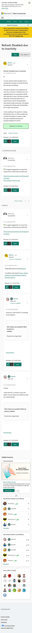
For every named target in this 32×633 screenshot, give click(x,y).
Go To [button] (26, 21)
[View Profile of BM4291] (10, 63)
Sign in (15, 21)
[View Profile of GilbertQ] (15, 299)
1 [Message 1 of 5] (8, 137)
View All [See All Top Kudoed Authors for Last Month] (6, 564)
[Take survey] (9, 490)
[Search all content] (18, 25)
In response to (15, 259)
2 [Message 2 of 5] (8, 440)
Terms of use (4, 619)
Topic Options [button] (24, 55)
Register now (19, 36)
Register (9, 21)
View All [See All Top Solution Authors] (6, 528)
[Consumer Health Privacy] (16, 628)
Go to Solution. (18, 126)
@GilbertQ (23, 268)
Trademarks (4, 622)
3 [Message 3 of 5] (8, 186)
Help (20, 21)
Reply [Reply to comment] (15, 190)
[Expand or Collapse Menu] (2, 18)
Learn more (5, 8)
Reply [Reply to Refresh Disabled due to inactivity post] (15, 141)
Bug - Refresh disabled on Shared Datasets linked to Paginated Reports (16, 275)
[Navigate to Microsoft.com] (6, 13)
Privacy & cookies (5, 616)
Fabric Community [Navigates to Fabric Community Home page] (19, 13)
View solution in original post (11, 180)
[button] (15, 54)
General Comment (13, 133)
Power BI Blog (10, 352)
